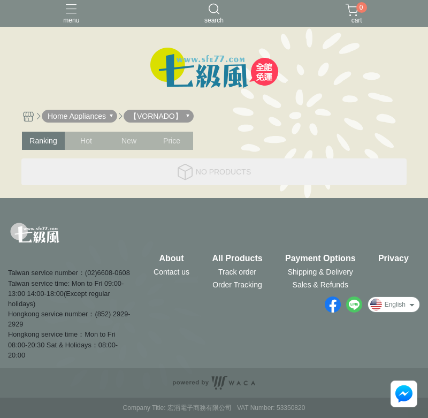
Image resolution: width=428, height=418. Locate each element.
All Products (237, 258)
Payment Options (320, 258)
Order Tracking (237, 284)
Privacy (393, 258)
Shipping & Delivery (320, 272)
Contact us (171, 272)
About (171, 258)
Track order (237, 272)
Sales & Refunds (320, 284)
